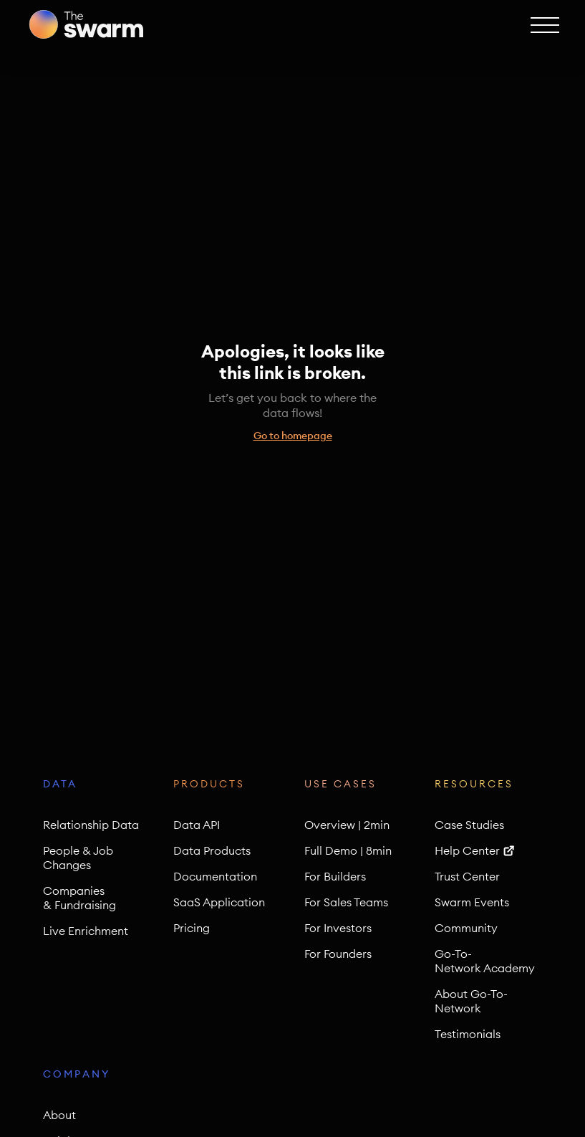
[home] (86, 24)
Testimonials (468, 1034)
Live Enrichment (85, 930)
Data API (196, 824)
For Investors (338, 928)
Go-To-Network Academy (485, 960)
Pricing (191, 928)
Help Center (467, 850)
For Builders (335, 876)
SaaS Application (219, 902)
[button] (543, 24)
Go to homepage (292, 435)
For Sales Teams (346, 902)
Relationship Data (91, 824)
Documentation (215, 876)
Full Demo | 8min (348, 850)
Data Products (212, 850)
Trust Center (467, 876)
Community (466, 928)
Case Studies (469, 824)
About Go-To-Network (471, 1001)
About (59, 1115)
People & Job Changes (78, 857)
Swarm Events (472, 902)
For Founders (338, 953)
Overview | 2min (347, 824)
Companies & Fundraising (79, 897)
